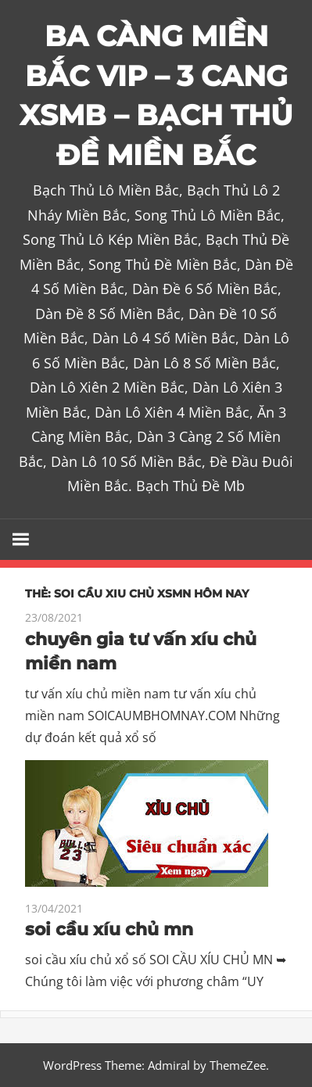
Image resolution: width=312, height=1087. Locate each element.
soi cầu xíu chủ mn (109, 929)
